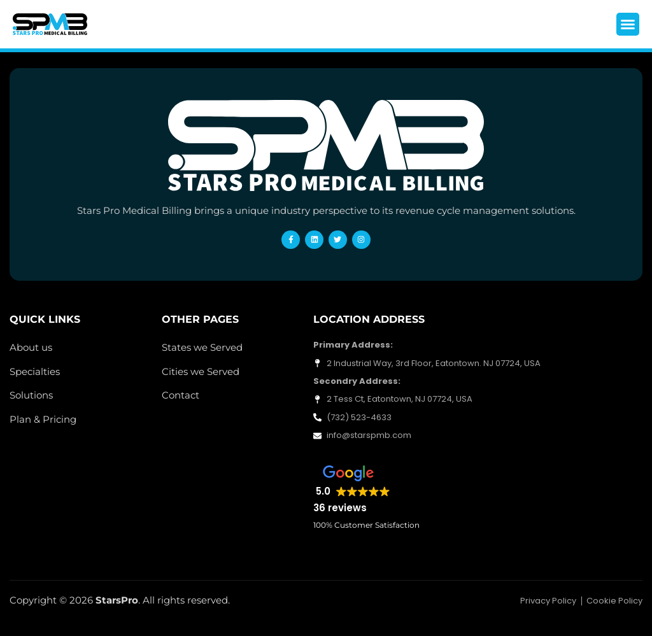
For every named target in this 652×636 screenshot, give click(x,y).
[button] (627, 24)
